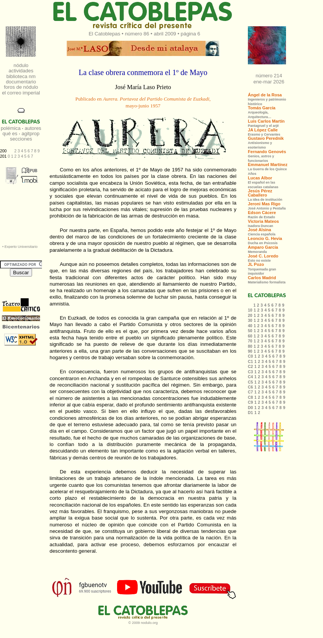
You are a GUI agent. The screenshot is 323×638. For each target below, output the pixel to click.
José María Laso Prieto (143, 87)
